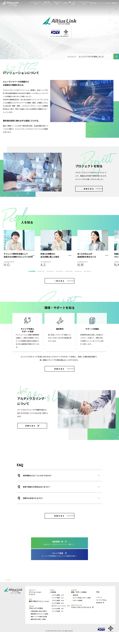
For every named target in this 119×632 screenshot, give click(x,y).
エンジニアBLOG (107, 3)
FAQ (94, 3)
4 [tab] (59, 271)
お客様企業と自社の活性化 (39, 611)
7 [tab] (87, 271)
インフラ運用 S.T (57, 611)
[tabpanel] (19, 248)
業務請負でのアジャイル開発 (39, 614)
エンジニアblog (101, 600)
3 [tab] (50, 271)
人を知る (64, 3)
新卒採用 (114, 3)
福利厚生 (75, 595)
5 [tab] (69, 271)
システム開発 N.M (58, 600)
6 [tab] (78, 271)
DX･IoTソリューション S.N (61, 606)
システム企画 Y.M (57, 608)
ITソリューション (36, 3)
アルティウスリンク (84, 3)
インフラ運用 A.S (57, 598)
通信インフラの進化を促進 (39, 616)
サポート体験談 (77, 600)
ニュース (100, 3)
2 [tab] (41, 271)
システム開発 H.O (58, 595)
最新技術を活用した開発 (38, 619)
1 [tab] (31, 271)
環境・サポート (73, 3)
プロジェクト (57, 3)
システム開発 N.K (58, 603)
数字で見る (47, 3)
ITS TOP (8, 580)
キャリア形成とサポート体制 (81, 598)
